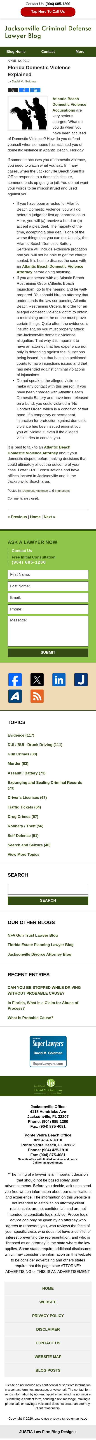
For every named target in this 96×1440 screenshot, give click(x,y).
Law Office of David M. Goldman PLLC (61, 1420)
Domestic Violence (35, 490)
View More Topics (24, 855)
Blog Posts (48, 1372)
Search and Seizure (29, 845)
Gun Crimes (22, 754)
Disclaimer (48, 1331)
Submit (48, 652)
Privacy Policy (48, 1317)
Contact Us (47, 1344)
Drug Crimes (23, 817)
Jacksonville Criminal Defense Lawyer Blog (48, 32)
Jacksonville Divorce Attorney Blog (40, 955)
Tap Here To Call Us (48, 11)
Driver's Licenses (27, 798)
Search (48, 901)
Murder (18, 763)
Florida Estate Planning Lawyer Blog (41, 945)
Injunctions (62, 490)
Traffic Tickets (24, 807)
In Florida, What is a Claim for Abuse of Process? (43, 1006)
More (80, 52)
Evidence (21, 735)
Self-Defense (23, 836)
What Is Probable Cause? (31, 1019)
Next (50, 516)
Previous (17, 516)
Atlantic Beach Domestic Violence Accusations (70, 104)
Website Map (48, 1358)
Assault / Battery (27, 773)
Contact (48, 52)
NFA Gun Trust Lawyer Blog (33, 936)
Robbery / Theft (26, 826)
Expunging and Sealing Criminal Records (45, 785)
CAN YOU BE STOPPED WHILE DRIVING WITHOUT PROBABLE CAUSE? (45, 991)
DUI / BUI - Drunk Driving (35, 744)
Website (48, 1303)
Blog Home (16, 52)
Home (35, 516)
